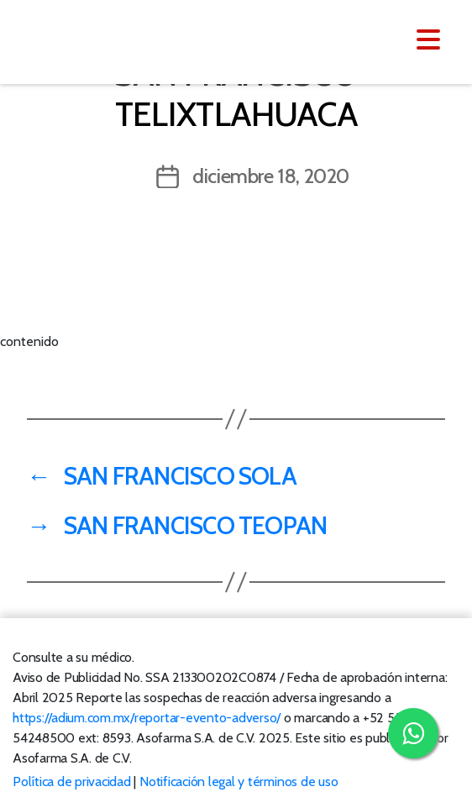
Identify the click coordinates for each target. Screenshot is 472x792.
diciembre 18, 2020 (270, 176)
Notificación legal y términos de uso (238, 781)
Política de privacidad (72, 781)
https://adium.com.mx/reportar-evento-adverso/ (147, 718)
